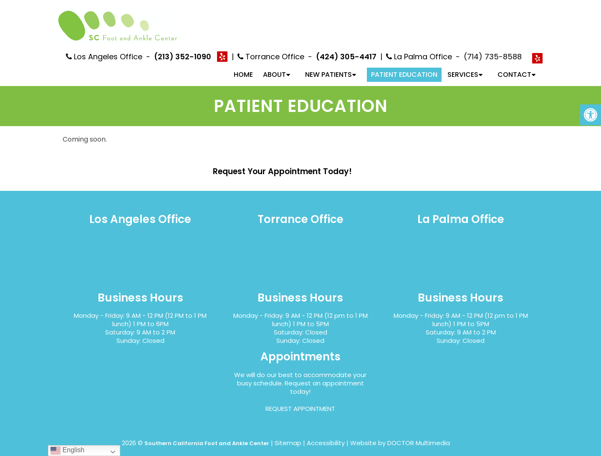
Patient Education (404, 67)
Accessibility (326, 435)
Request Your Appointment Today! (282, 164)
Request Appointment (300, 401)
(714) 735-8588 (493, 49)
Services (462, 67)
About (274, 67)
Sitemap (288, 435)
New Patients (328, 67)
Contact (514, 67)
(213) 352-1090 (182, 49)
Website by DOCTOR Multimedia (400, 435)
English (67, 450)
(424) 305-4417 (346, 49)
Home (243, 67)
